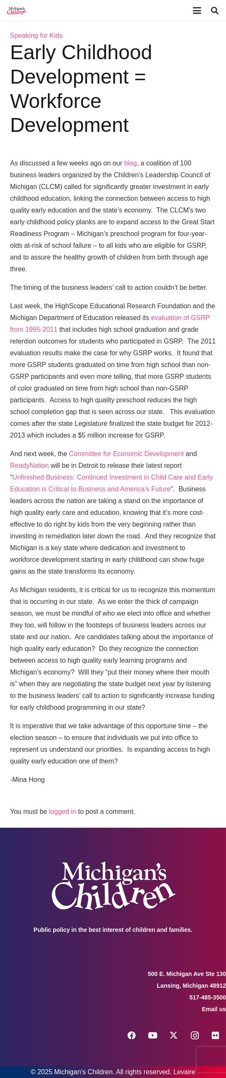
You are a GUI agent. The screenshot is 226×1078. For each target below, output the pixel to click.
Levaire (184, 1071)
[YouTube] (152, 1035)
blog (130, 163)
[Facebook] (131, 1035)
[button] (197, 10)
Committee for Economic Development (126, 453)
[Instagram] (194, 1035)
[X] (173, 1035)
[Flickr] (215, 1035)
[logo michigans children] (16, 10)
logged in (62, 811)
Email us (214, 1009)
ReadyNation (29, 465)
